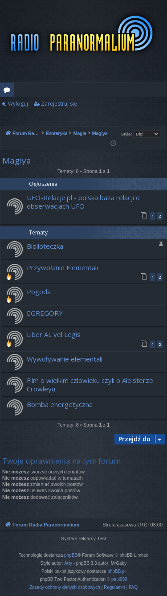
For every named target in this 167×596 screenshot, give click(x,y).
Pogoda (39, 291)
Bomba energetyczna (60, 404)
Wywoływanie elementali (64, 358)
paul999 (119, 579)
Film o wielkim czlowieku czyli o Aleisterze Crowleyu (90, 384)
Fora (9, 91)
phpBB (70, 555)
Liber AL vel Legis (54, 334)
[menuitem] (64, 588)
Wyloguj (18, 103)
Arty (68, 563)
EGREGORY (45, 312)
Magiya (16, 160)
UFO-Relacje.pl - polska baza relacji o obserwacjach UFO (83, 201)
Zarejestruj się (59, 103)
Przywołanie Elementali (62, 267)
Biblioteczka (45, 246)
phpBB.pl (116, 571)
